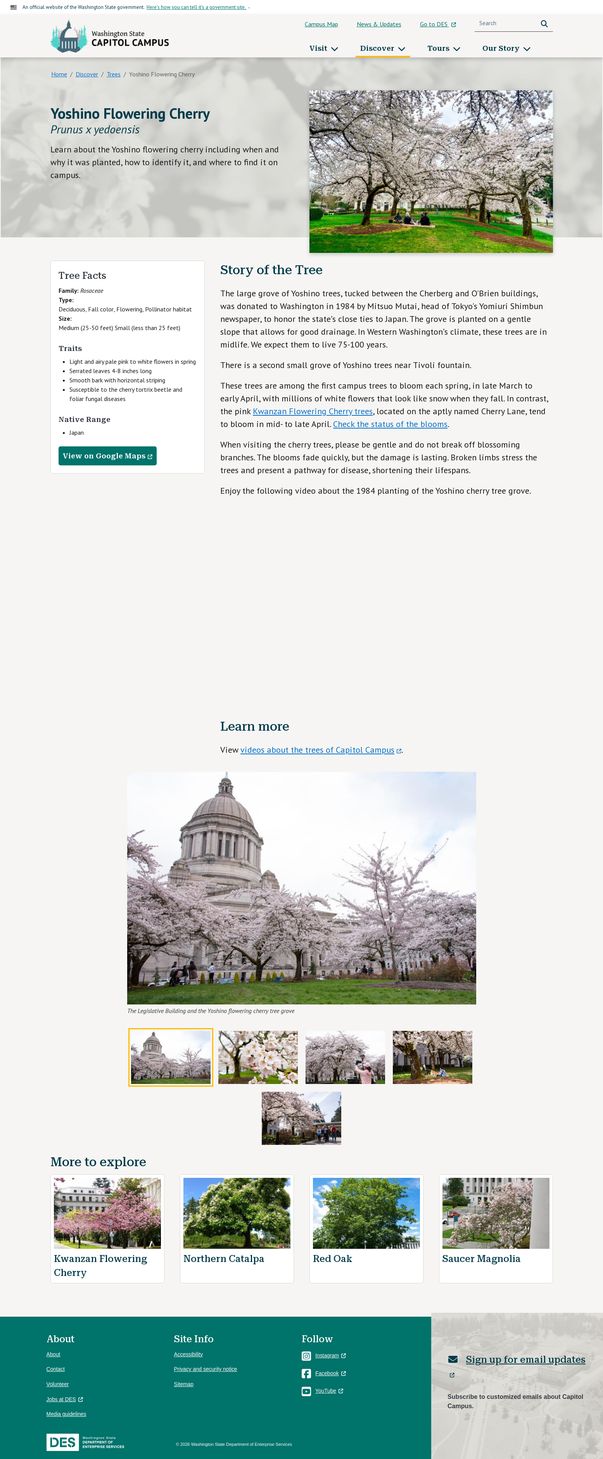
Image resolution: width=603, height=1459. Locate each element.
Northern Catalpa (223, 1258)
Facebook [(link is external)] (330, 1373)
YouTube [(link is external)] (329, 1391)
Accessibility (188, 1354)
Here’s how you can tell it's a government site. (197, 7)
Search (546, 23)
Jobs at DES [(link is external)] (65, 1399)
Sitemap (184, 1384)
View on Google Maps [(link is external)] (107, 456)
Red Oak (332, 1258)
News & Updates (379, 24)
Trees (114, 74)
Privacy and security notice (205, 1369)
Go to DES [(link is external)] (438, 24)
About (53, 1354)
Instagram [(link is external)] (330, 1356)
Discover (87, 74)
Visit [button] (319, 48)
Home (59, 74)
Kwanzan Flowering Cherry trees (313, 411)
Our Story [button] (502, 48)
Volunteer (58, 1384)
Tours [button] (439, 48)
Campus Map (321, 24)
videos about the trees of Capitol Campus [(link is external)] (320, 749)
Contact (56, 1369)
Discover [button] (378, 48)
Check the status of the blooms (390, 423)
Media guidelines (66, 1414)
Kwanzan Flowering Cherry (100, 1265)
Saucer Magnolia (481, 1258)
